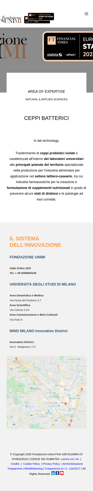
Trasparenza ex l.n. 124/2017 (62, 468)
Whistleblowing (33, 468)
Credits (15, 463)
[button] (86, 14)
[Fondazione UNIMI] (27, 14)
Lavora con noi (70, 459)
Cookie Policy (31, 463)
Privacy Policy (51, 463)
